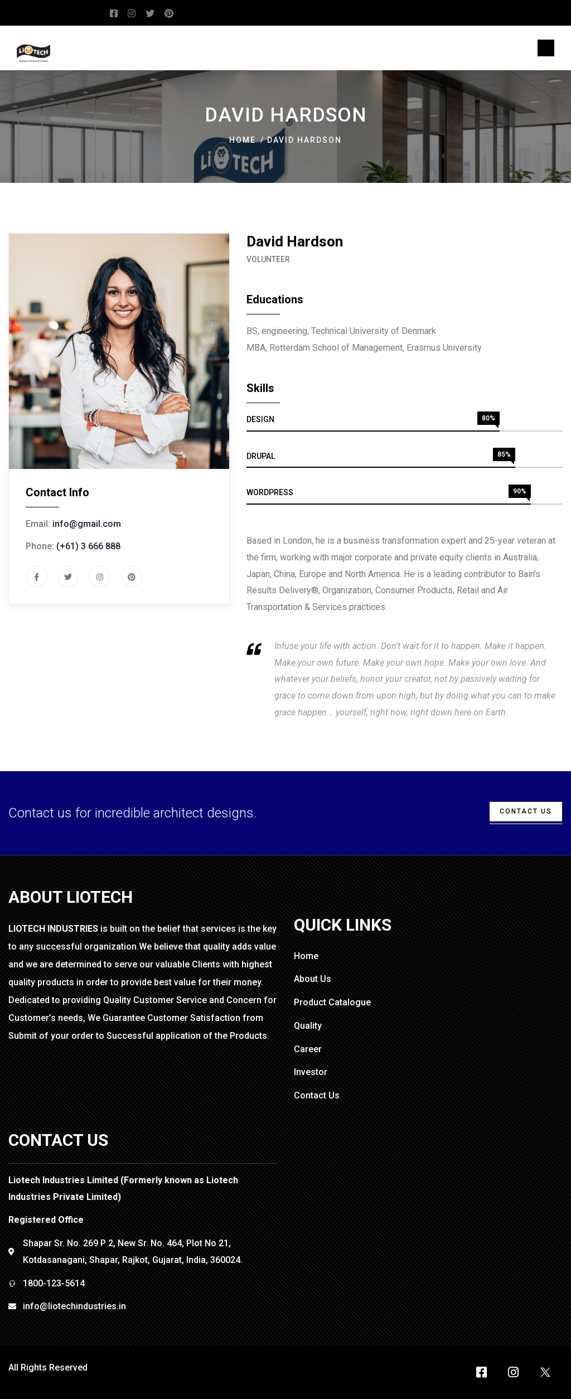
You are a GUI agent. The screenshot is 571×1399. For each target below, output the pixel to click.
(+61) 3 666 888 (88, 546)
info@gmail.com (86, 524)
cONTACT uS (526, 811)
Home (242, 139)
